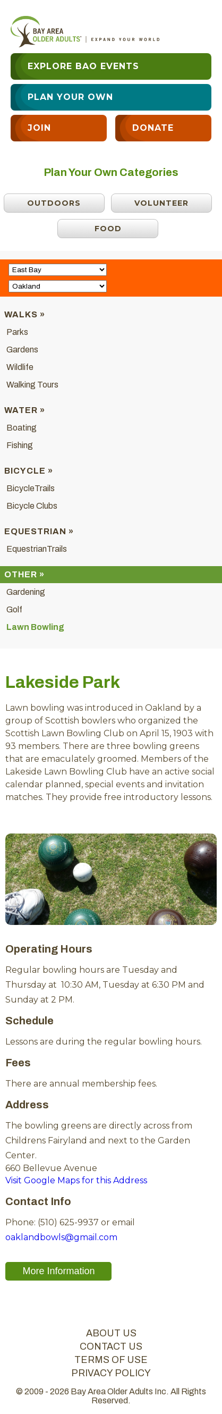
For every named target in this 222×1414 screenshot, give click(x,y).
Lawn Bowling (35, 627)
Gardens (22, 349)
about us (111, 1333)
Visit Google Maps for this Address (76, 1180)
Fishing (19, 445)
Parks (17, 331)
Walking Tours (32, 384)
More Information (58, 1271)
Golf (14, 609)
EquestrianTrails (36, 548)
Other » (24, 574)
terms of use (111, 1359)
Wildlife (19, 367)
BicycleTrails (30, 488)
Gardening (25, 591)
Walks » (24, 314)
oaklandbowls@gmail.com (61, 1237)
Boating (21, 427)
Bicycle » (28, 470)
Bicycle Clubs (31, 505)
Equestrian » (39, 531)
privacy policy (111, 1373)
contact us (111, 1346)
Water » (24, 410)
